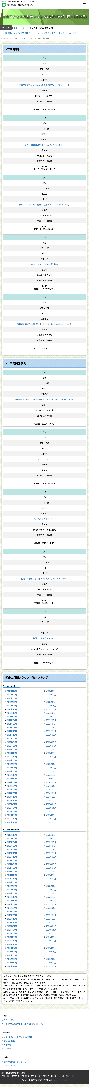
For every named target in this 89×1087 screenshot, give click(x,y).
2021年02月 (12, 716)
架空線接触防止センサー (44, 518)
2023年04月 (12, 764)
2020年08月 (12, 705)
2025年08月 (12, 815)
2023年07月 (51, 767)
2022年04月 (12, 742)
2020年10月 (12, 709)
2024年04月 (12, 785)
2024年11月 (51, 796)
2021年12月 (12, 734)
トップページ (19, 27)
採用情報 (7, 1048)
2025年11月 (51, 818)
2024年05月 (51, 785)
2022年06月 (12, 745)
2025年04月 (12, 807)
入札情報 (7, 1044)
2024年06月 (12, 789)
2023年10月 (12, 775)
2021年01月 (51, 713)
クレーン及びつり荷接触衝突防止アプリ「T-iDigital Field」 (44, 204)
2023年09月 (51, 771)
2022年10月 (12, 753)
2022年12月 (12, 756)
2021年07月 (51, 723)
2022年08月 (12, 749)
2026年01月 (51, 822)
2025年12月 (12, 822)
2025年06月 (12, 811)
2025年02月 (12, 804)
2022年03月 (51, 738)
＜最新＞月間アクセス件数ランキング (60, 33)
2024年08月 (12, 793)
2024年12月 (12, 800)
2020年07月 (51, 702)
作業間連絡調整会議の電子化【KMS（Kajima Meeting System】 (44, 324)
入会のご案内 (9, 1020)
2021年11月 (51, 731)
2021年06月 (12, 723)
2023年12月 (12, 778)
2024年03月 (51, 782)
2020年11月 (51, 709)
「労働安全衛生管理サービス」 (44, 638)
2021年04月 (12, 720)
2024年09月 (51, 793)
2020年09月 (51, 705)
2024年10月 (12, 796)
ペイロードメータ (44, 459)
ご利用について (10, 1065)
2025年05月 (51, 807)
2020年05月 (51, 698)
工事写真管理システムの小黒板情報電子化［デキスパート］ (44, 85)
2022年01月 (51, 734)
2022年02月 (12, 738)
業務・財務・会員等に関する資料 (18, 1037)
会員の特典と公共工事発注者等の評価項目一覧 (23, 1024)
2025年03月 (51, 804)
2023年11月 (51, 775)
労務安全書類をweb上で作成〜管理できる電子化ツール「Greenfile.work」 (44, 399)
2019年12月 (12, 691)
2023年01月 (51, 756)
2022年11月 (51, 753)
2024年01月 (51, 778)
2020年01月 (51, 691)
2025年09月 (51, 815)
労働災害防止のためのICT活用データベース (20, 33)
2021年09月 (51, 727)
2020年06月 (12, 702)
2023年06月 (12, 767)
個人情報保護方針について (15, 1061)
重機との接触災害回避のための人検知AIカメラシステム (44, 578)
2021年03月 (51, 716)
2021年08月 (12, 727)
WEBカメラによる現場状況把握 (44, 264)
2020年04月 (12, 698)
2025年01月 (51, 800)
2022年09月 (51, 749)
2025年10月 (12, 818)
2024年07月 (51, 789)
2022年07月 (51, 745)
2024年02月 (12, 782)
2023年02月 (12, 760)
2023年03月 (51, 760)
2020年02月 (12, 694)
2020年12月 (12, 713)
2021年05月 (51, 720)
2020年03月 (51, 694)
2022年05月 (51, 742)
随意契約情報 (9, 1041)
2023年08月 (12, 771)
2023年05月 (51, 764)
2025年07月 (51, 811)
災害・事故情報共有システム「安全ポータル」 (44, 144)
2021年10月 (12, 731)
